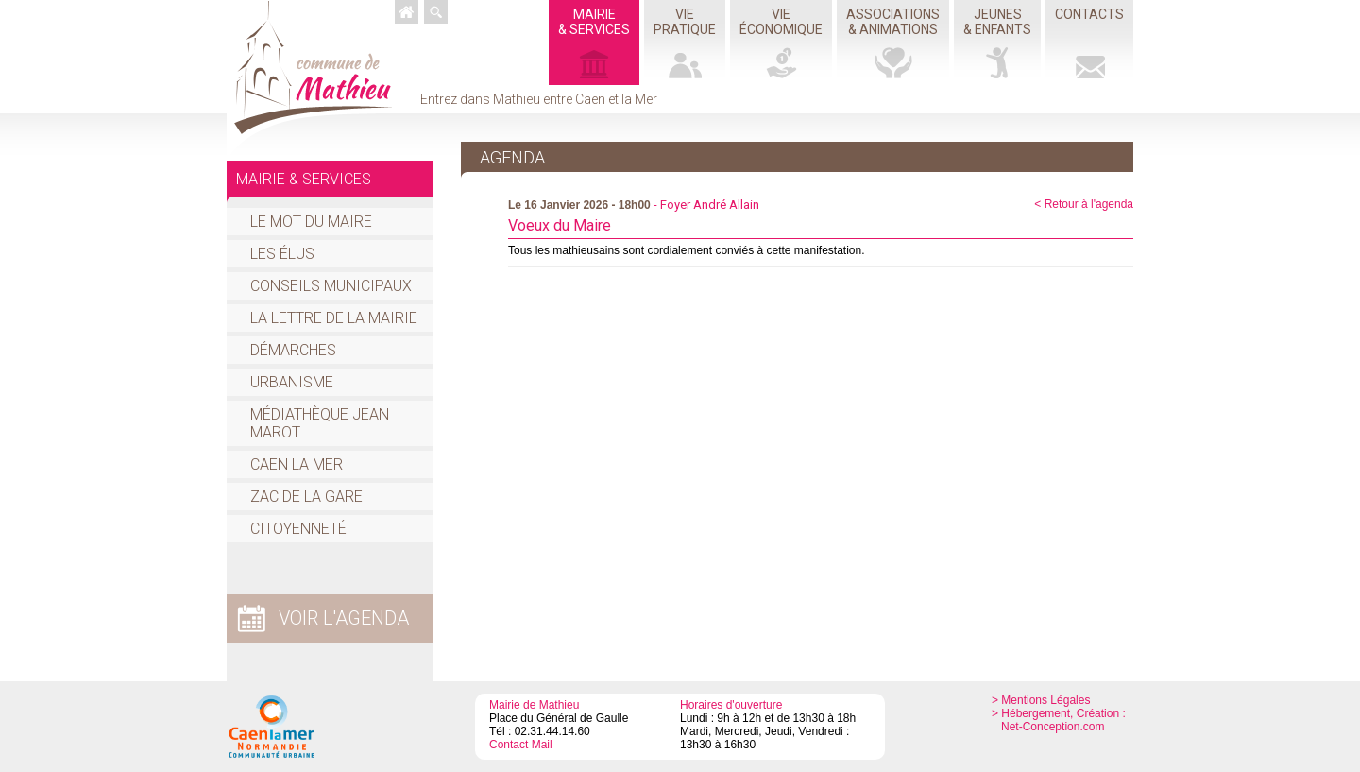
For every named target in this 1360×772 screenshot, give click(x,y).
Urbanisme (291, 382)
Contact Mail (520, 744)
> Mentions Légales (1041, 700)
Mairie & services (303, 179)
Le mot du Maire (311, 222)
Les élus (282, 254)
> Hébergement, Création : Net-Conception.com (1059, 720)
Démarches (293, 350)
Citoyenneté (298, 529)
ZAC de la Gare (306, 497)
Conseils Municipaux (331, 286)
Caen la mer (296, 464)
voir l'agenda (344, 618)
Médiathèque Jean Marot (319, 423)
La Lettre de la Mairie (333, 318)
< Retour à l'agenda (1083, 204)
